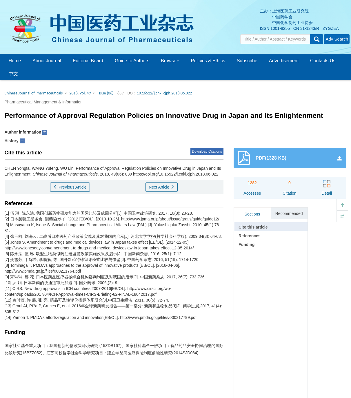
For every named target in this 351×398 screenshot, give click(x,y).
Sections (252, 214)
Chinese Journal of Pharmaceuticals (34, 93)
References (250, 235)
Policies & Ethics (208, 60)
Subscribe (247, 60)
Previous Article (69, 187)
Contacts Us (322, 60)
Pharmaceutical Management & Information (44, 102)
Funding (246, 244)
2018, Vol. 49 (80, 93)
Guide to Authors (132, 60)
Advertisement (284, 60)
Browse (170, 60)
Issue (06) (106, 93)
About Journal (46, 60)
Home (15, 60)
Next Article (161, 187)
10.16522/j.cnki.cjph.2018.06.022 (164, 93)
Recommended (289, 213)
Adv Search (336, 38)
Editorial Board (88, 60)
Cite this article (253, 227)
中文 (13, 73)
